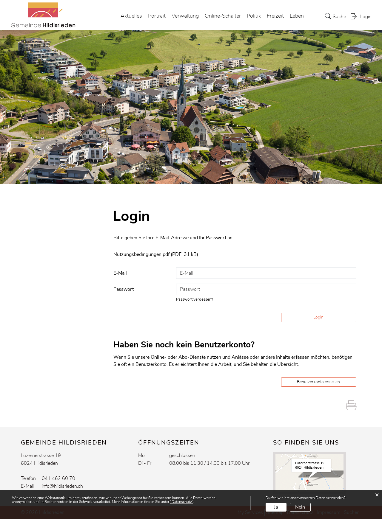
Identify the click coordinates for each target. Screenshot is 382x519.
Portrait (157, 16)
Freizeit (275, 16)
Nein (300, 507)
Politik (254, 16)
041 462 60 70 (58, 478)
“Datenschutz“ (181, 502)
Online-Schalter (223, 16)
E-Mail (120, 273)
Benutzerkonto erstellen (318, 382)
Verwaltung (185, 16)
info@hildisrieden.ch (62, 486)
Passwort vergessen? (194, 300)
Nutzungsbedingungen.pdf (141, 254)
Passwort (123, 289)
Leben (297, 16)
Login (366, 16)
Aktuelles (131, 16)
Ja (276, 507)
